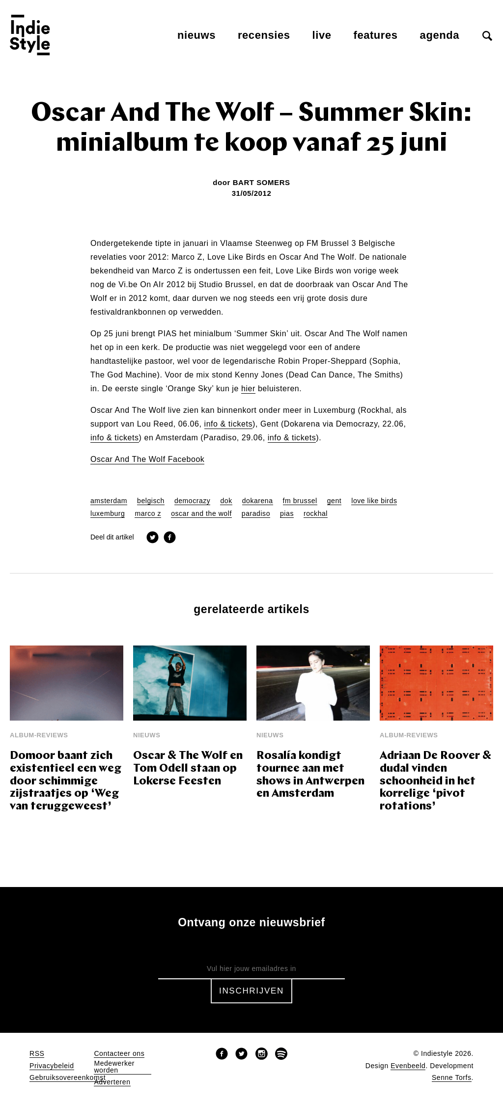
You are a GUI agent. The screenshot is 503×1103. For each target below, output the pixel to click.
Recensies (264, 35)
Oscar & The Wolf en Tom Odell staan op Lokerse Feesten (188, 769)
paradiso (256, 513)
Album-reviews (39, 735)
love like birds (374, 501)
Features (376, 35)
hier (248, 389)
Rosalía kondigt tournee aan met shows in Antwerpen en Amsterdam (310, 775)
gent (334, 501)
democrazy (192, 501)
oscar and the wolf (201, 513)
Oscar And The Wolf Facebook (147, 459)
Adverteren (112, 1082)
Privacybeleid (51, 1066)
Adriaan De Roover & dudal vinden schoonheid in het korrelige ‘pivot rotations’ (435, 782)
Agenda (439, 35)
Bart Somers (261, 182)
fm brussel (300, 501)
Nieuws (196, 35)
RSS (36, 1053)
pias (287, 513)
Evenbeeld (408, 1066)
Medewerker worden (114, 1067)
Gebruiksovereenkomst (67, 1077)
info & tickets (228, 424)
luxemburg (107, 513)
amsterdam (108, 501)
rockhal (316, 513)
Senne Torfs (452, 1077)
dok (226, 501)
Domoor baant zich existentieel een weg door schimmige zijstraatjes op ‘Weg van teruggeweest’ (65, 782)
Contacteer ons (119, 1053)
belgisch (151, 501)
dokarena (257, 501)
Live (322, 35)
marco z (148, 513)
